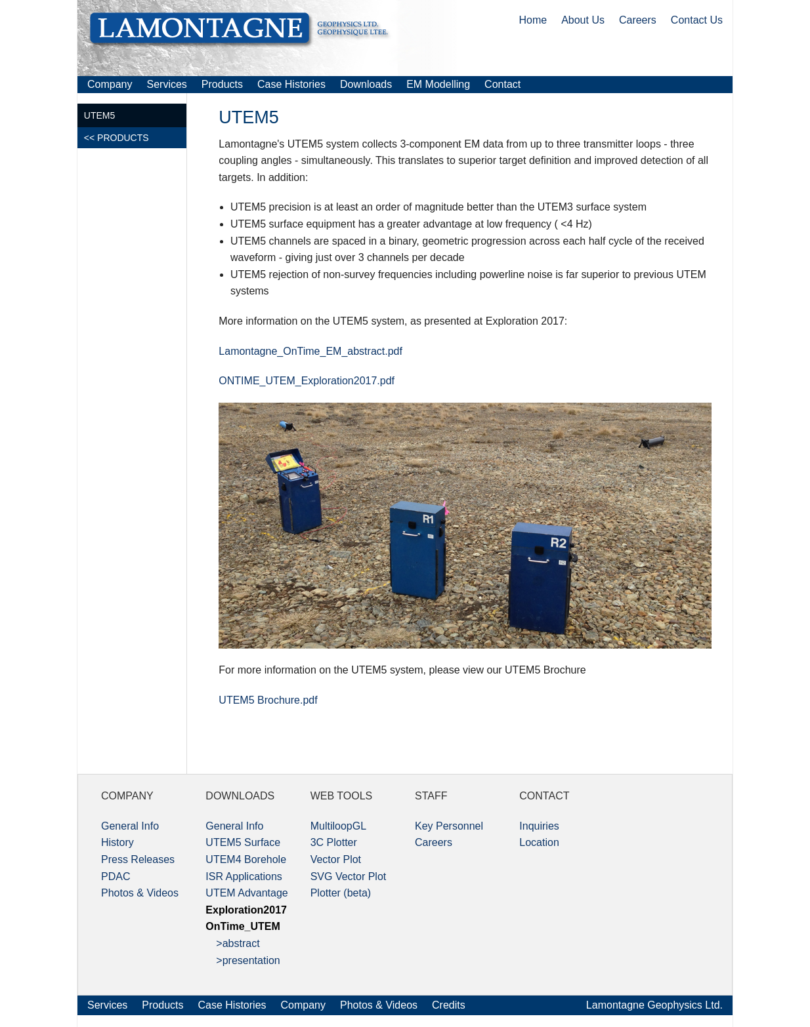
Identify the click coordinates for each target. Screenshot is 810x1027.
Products (222, 84)
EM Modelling (438, 84)
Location (539, 842)
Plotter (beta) (340, 892)
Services (166, 84)
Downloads (366, 84)
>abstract (232, 943)
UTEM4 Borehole (245, 859)
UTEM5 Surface (242, 842)
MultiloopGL (338, 826)
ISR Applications (243, 876)
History (117, 842)
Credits (448, 1005)
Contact (502, 84)
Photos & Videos (140, 892)
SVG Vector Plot (348, 876)
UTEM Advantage (246, 892)
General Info (130, 826)
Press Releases (138, 859)
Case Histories (291, 84)
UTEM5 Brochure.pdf (268, 700)
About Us (583, 20)
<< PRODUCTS (116, 137)
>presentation (242, 960)
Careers (637, 20)
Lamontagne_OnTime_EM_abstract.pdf (310, 351)
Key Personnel (449, 826)
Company (109, 84)
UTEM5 (99, 115)
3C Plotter (333, 842)
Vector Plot (335, 859)
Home (533, 20)
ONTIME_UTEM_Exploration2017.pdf (306, 380)
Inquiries (539, 826)
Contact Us (697, 20)
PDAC (115, 876)
